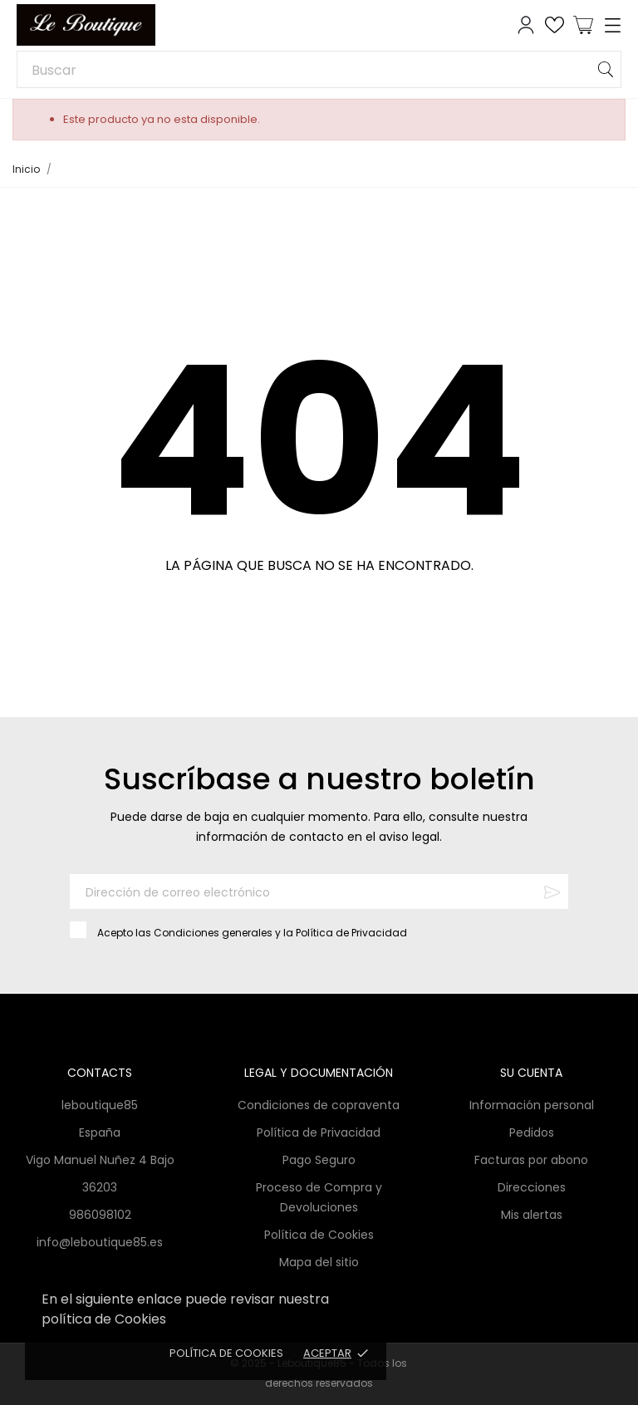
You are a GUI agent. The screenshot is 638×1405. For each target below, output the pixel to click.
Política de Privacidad (351, 933)
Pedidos (531, 1132)
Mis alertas (531, 1214)
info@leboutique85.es (100, 1242)
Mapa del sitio (319, 1262)
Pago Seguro (319, 1160)
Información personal (531, 1105)
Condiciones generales (213, 933)
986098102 (100, 1214)
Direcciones (532, 1187)
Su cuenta (531, 1072)
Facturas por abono (531, 1160)
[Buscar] (319, 69)
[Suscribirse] (552, 892)
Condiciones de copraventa (319, 1105)
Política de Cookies (226, 1353)
